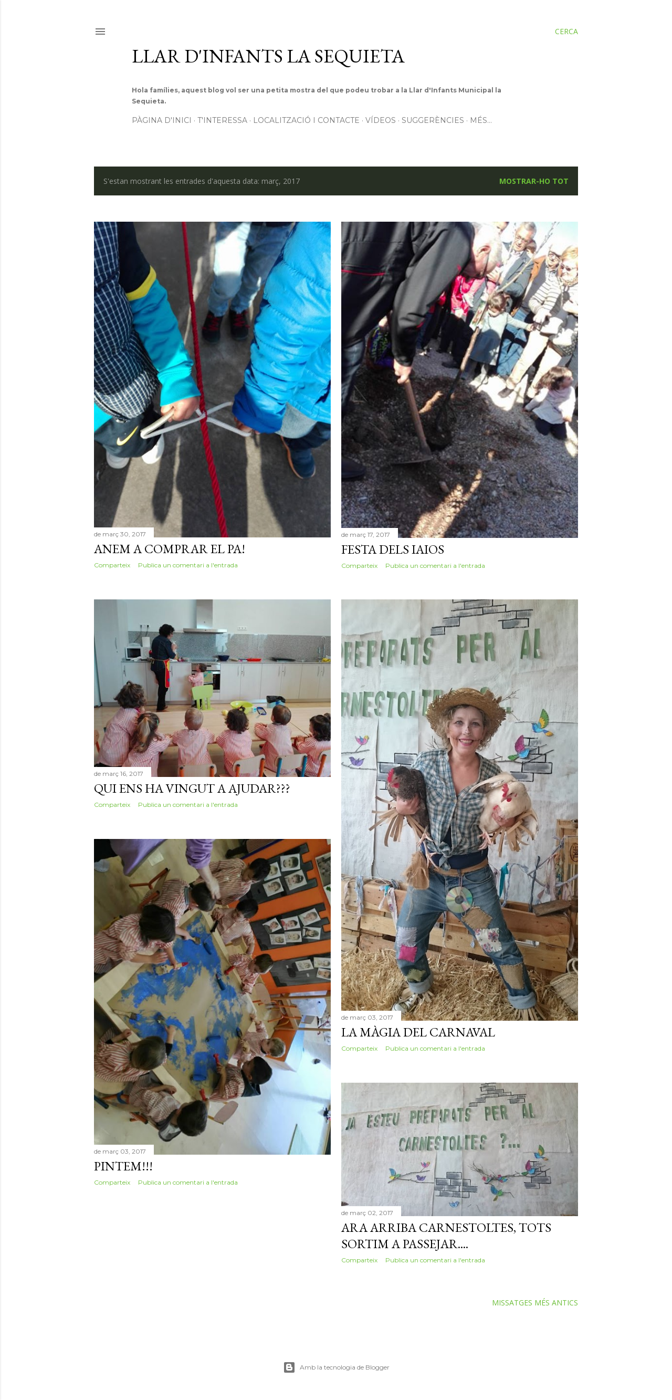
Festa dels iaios (392, 549)
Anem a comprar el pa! (169, 549)
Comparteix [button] (112, 565)
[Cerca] (566, 31)
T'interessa (222, 120)
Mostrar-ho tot (534, 181)
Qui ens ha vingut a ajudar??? (192, 788)
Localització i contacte (306, 120)
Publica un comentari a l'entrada (188, 565)
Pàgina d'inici (162, 120)
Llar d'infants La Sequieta (268, 56)
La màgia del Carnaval (418, 1032)
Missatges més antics (535, 1303)
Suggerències (433, 120)
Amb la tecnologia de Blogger (336, 1367)
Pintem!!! (123, 1166)
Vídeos (380, 120)
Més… (481, 120)
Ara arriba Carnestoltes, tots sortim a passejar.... (446, 1235)
